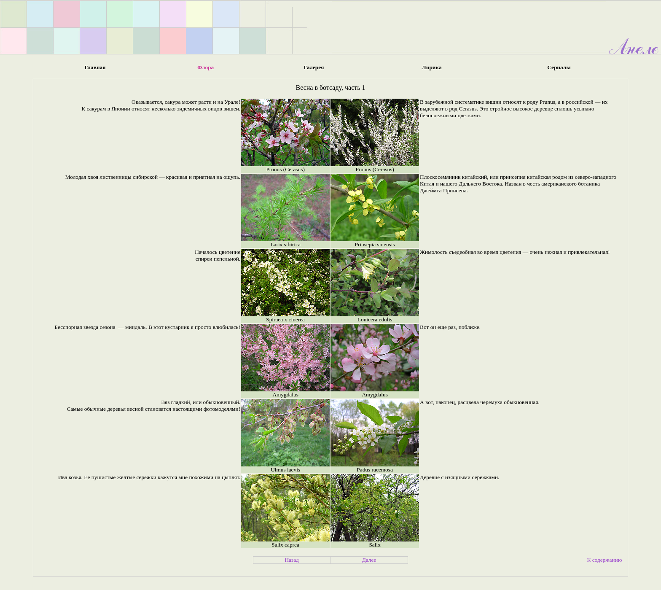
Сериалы (558, 67)
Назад (292, 560)
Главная (95, 67)
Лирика (432, 67)
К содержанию (604, 560)
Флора (205, 67)
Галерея (314, 67)
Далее (369, 560)
